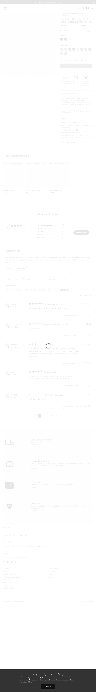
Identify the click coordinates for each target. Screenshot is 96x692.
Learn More (28, 682)
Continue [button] (48, 686)
